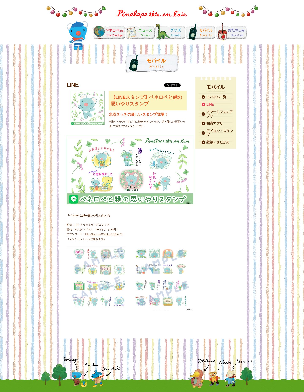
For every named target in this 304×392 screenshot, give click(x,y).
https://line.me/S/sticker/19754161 (104, 234)
